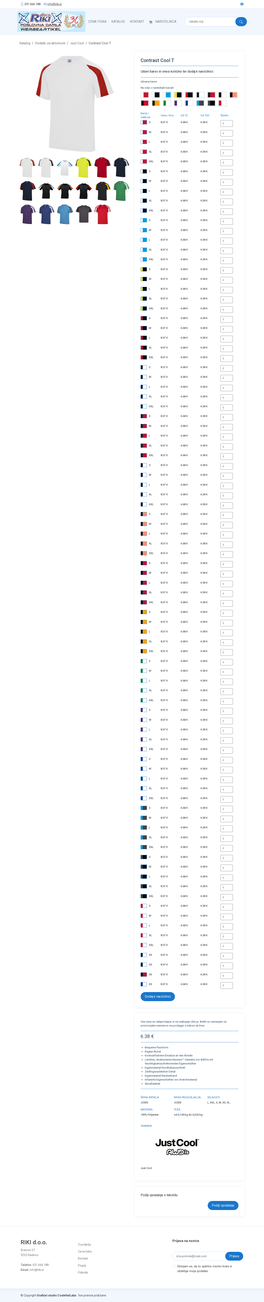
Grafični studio (47, 1294)
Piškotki (83, 1271)
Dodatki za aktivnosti (50, 42)
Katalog (118, 21)
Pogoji (82, 1264)
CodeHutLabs (67, 1294)
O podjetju (84, 1243)
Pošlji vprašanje (223, 1205)
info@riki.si (54, 4)
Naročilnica (165, 21)
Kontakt (137, 21)
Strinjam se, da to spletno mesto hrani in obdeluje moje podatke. (204, 1268)
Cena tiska (97, 21)
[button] (27, 102)
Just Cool (77, 42)
